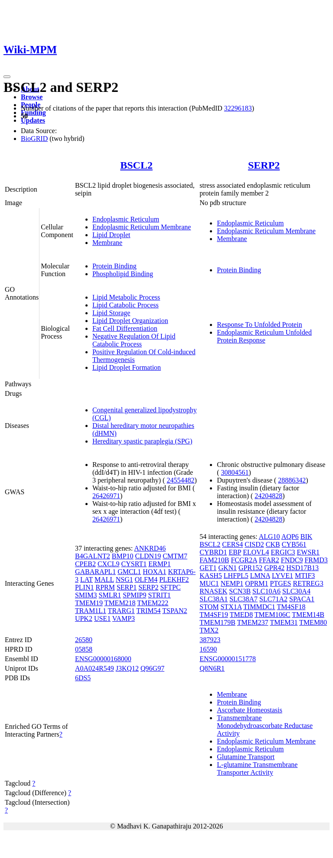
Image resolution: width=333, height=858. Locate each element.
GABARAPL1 (95, 571)
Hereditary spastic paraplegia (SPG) (142, 441)
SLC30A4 (296, 591)
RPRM (104, 587)
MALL (104, 579)
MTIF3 (305, 575)
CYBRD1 (213, 552)
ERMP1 (159, 564)
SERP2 (264, 165)
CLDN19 (148, 556)
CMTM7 (175, 556)
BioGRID (34, 138)
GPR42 (274, 567)
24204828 (268, 495)
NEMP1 (232, 583)
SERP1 (127, 587)
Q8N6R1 (212, 668)
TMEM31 (283, 622)
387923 (209, 639)
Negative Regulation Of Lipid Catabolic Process (134, 340)
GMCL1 (129, 571)
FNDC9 (292, 560)
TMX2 (209, 630)
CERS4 (232, 544)
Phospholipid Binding (122, 273)
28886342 (292, 480)
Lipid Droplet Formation (126, 367)
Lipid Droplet (111, 234)
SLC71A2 (273, 599)
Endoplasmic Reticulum (125, 219)
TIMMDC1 (259, 606)
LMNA (260, 575)
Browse (31, 97)
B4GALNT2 (92, 556)
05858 (83, 649)
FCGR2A (244, 560)
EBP (235, 552)
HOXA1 (154, 571)
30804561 (235, 472)
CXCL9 (109, 564)
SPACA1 (301, 599)
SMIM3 (86, 595)
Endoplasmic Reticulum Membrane (141, 227)
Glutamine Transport (245, 756)
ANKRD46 (150, 548)
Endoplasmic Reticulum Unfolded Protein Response (264, 336)
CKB (273, 544)
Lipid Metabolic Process (126, 297)
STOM (209, 606)
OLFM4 (146, 579)
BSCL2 (136, 165)
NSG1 (124, 579)
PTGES (280, 583)
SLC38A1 (213, 599)
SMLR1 (110, 595)
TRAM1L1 (90, 610)
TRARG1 (121, 610)
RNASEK (213, 591)
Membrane (107, 242)
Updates (33, 120)
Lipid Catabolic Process (125, 305)
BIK (306, 536)
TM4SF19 (213, 614)
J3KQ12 (127, 668)
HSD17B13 (302, 567)
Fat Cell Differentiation (124, 328)
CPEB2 (85, 564)
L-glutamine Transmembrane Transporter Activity (257, 768)
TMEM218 (120, 603)
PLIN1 (84, 587)
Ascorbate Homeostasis (249, 710)
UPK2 (83, 618)
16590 (208, 649)
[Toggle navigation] (6, 76)
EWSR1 (308, 552)
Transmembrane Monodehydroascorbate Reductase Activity (265, 725)
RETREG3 (308, 583)
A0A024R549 (94, 668)
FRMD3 (315, 560)
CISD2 (254, 544)
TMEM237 (252, 622)
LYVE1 (282, 575)
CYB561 (294, 544)
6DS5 (83, 678)
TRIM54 (149, 610)
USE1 (102, 618)
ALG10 (269, 536)
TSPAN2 (174, 610)
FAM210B (214, 560)
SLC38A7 (243, 599)
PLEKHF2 (174, 579)
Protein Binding (114, 266)
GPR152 (250, 567)
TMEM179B (217, 622)
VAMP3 (123, 618)
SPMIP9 (134, 595)
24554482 (180, 480)
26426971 (106, 495)
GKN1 (227, 567)
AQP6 (290, 536)
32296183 (238, 108)
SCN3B (240, 591)
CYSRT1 (134, 564)
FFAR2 (269, 560)
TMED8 (241, 614)
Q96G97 (152, 668)
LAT (86, 579)
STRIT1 (159, 595)
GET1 (207, 567)
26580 (83, 639)
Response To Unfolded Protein (259, 324)
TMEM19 (89, 603)
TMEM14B (308, 614)
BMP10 (123, 556)
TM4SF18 (291, 606)
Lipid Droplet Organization (130, 320)
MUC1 (209, 583)
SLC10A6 (266, 591)
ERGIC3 (283, 552)
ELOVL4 (256, 552)
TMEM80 (313, 622)
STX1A (231, 606)
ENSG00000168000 (103, 658)
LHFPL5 (236, 575)
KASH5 (210, 575)
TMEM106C (273, 614)
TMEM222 (152, 603)
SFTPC (170, 587)
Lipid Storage (111, 312)
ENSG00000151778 (227, 658)
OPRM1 (256, 583)
